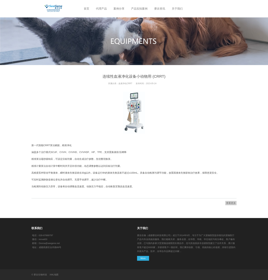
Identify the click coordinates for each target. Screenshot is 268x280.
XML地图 (54, 274)
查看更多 (231, 203)
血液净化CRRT (125, 83)
